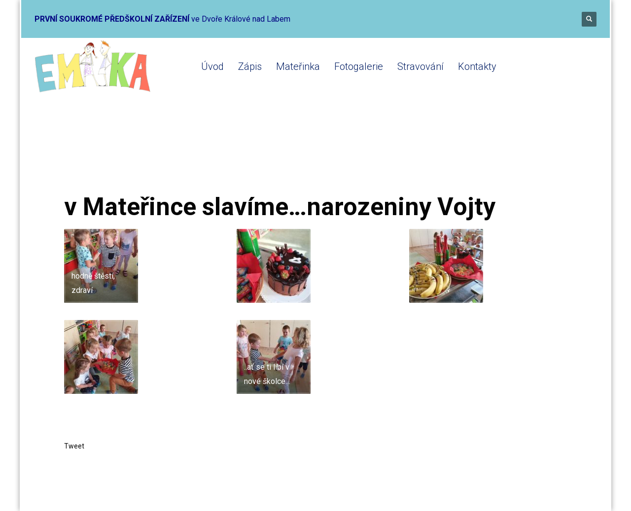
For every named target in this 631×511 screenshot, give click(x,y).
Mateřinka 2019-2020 (187, 154)
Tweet (74, 446)
